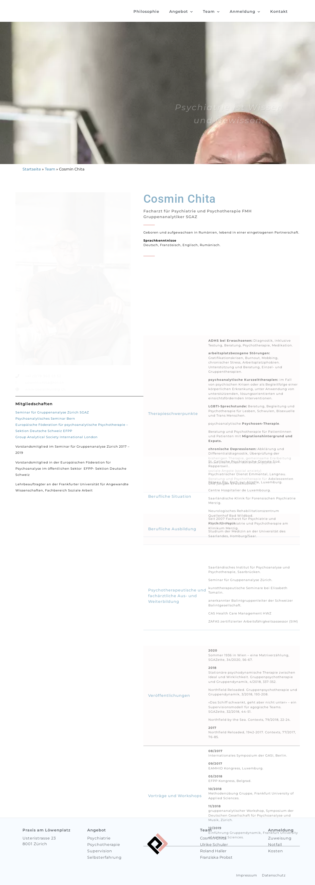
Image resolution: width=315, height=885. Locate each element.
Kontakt (279, 11)
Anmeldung (245, 12)
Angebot (181, 12)
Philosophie (146, 11)
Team (211, 12)
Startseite (32, 169)
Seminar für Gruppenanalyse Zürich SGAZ (52, 412)
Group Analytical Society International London (56, 437)
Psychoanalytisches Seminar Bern (45, 418)
